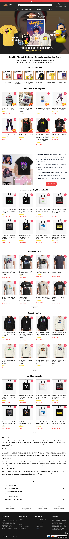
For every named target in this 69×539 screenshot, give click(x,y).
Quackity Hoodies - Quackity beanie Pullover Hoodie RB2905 (25, 362)
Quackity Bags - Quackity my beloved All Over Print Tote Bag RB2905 (9, 237)
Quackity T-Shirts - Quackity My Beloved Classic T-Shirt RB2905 (8, 272)
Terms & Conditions (23, 521)
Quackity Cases (7, 82)
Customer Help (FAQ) (40, 526)
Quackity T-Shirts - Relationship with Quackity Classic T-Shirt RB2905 (25, 299)
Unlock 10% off (66, 533)
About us (21, 519)
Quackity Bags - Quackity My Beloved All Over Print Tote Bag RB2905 (59, 211)
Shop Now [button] (51, 184)
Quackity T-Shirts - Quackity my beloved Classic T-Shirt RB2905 (25, 272)
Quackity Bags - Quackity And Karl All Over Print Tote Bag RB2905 (9, 211)
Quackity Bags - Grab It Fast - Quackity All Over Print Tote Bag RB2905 (59, 237)
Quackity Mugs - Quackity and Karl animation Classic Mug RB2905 (43, 110)
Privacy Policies (22, 522)
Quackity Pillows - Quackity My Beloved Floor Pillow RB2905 (25, 110)
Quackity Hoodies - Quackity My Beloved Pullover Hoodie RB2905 (42, 334)
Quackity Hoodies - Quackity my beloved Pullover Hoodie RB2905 (8, 334)
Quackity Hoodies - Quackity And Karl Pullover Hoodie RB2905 (8, 362)
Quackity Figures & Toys (28, 83)
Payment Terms (39, 521)
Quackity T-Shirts (51, 82)
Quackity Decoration (18, 83)
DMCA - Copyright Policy (24, 524)
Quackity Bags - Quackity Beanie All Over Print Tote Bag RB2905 (43, 237)
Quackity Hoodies (40, 82)
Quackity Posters (62, 82)
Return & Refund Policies (41, 522)
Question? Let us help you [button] (62, 537)
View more (34, 147)
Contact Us (38, 524)
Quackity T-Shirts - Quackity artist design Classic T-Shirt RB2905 (8, 299)
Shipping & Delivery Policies (41, 519)
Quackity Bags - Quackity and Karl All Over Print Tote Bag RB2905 (43, 211)
